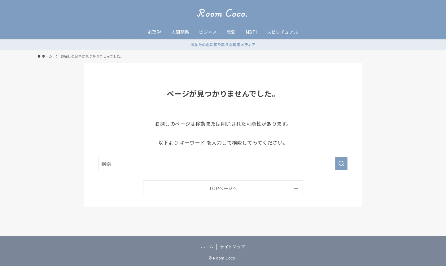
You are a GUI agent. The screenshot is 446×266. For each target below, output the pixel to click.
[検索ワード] (223, 163)
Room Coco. (223, 13)
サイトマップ (232, 247)
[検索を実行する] (341, 163)
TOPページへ (223, 188)
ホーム (207, 247)
